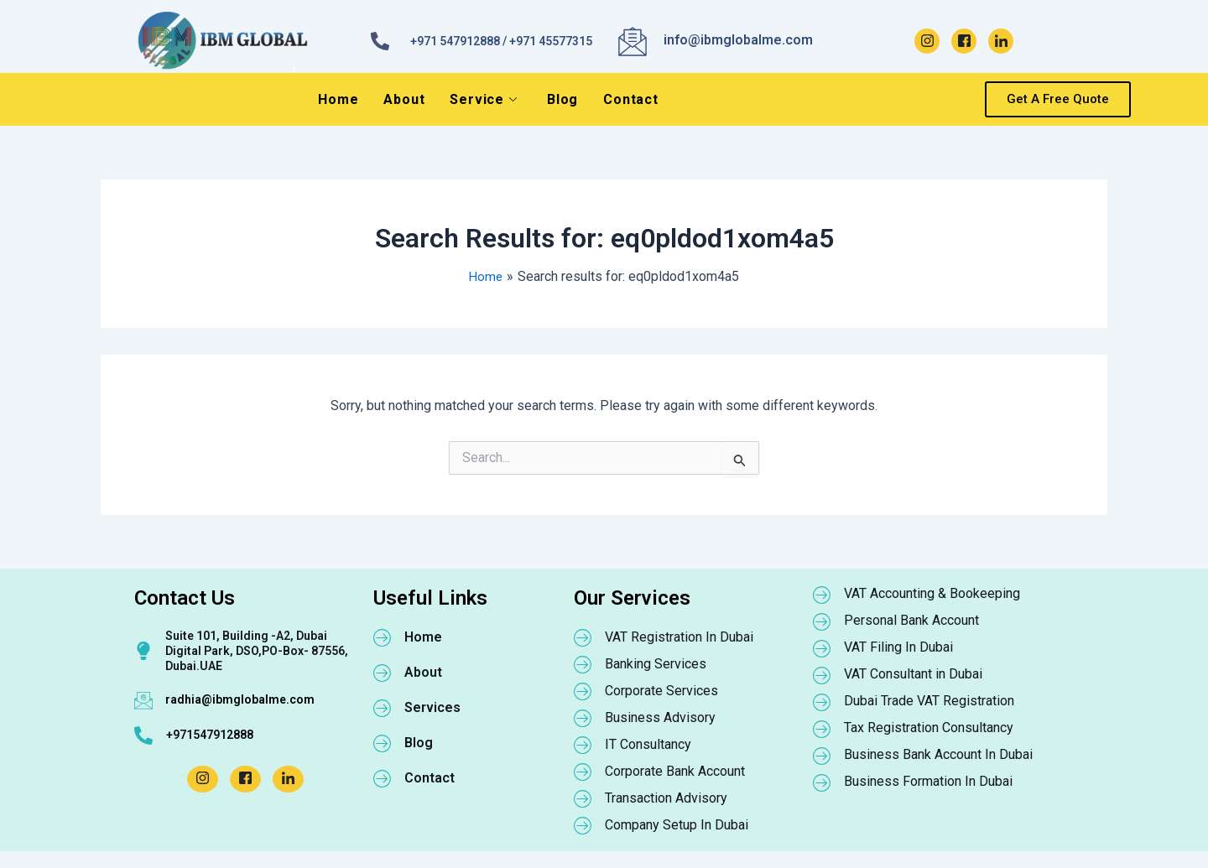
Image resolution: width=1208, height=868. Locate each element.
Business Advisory (660, 717)
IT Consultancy (648, 744)
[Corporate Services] (583, 691)
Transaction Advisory (666, 798)
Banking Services (655, 664)
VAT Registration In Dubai (679, 637)
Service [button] (483, 99)
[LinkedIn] (1000, 41)
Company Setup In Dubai (676, 825)
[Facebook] (963, 41)
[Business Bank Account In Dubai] (822, 755)
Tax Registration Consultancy (928, 727)
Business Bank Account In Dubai (938, 754)
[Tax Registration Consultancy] (822, 729)
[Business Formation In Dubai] (822, 782)
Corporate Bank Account (675, 771)
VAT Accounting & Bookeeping (932, 593)
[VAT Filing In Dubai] (822, 648)
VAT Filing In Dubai (898, 647)
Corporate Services (661, 691)
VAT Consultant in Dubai (913, 674)
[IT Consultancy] (583, 744)
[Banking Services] (583, 664)
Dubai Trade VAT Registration (929, 701)
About (403, 99)
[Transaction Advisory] (583, 798)
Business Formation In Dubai (928, 781)
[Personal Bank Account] (822, 621)
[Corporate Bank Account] (583, 771)
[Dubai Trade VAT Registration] (822, 702)
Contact (631, 99)
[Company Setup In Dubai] (583, 825)
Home (338, 99)
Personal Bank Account (911, 620)
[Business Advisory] (583, 718)
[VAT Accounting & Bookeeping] (822, 594)
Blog (562, 99)
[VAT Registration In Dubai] (583, 637)
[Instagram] (927, 41)
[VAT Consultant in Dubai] (822, 675)
